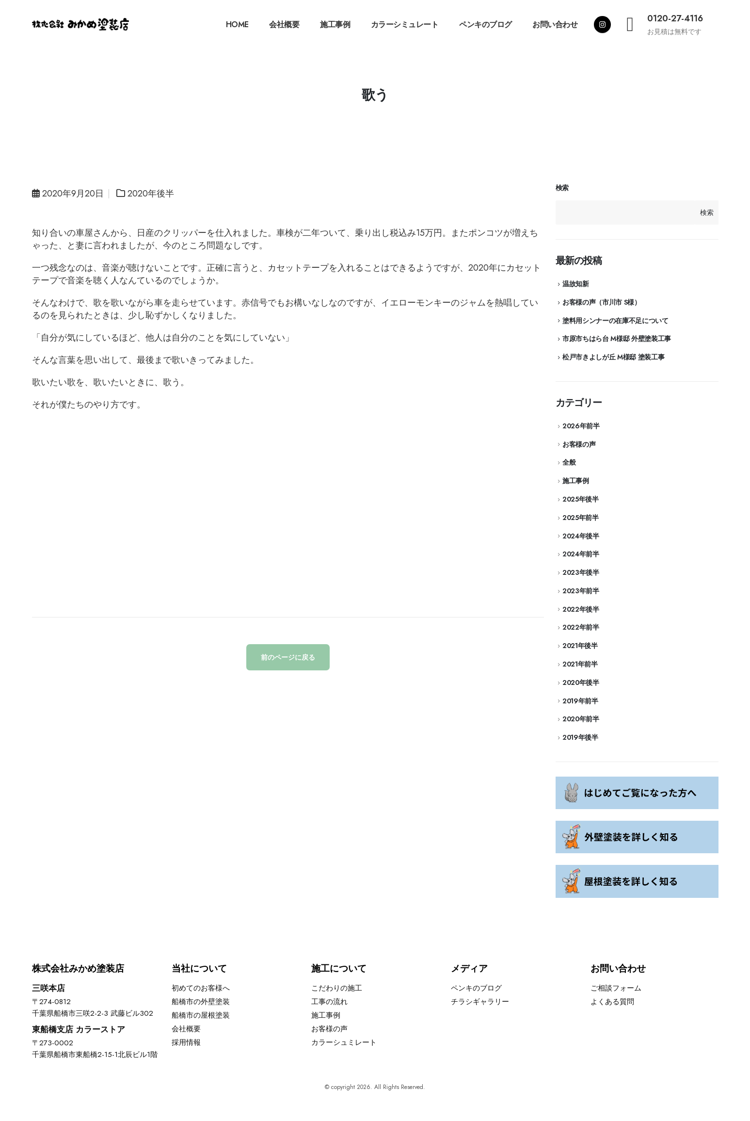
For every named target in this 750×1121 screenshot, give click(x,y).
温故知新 (575, 284)
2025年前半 (580, 517)
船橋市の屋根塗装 (201, 1015)
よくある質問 (612, 1001)
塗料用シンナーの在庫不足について (615, 320)
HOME (237, 24)
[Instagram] (602, 24)
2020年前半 (580, 719)
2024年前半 (580, 554)
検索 (562, 188)
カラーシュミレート (344, 1042)
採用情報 (186, 1042)
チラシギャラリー (480, 1001)
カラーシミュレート (405, 24)
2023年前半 (580, 591)
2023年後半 (580, 572)
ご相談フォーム (615, 988)
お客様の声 (578, 444)
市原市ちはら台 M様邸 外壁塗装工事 (616, 338)
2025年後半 (580, 499)
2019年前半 (580, 701)
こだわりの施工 (336, 988)
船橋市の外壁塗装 (201, 1001)
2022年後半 (580, 609)
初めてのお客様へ (201, 988)
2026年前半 (581, 426)
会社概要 (284, 24)
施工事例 (335, 24)
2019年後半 (580, 737)
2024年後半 (580, 536)
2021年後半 (580, 645)
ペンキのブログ (485, 24)
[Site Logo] (80, 24)
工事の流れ (329, 1001)
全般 (568, 462)
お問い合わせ (554, 24)
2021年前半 (580, 664)
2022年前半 (580, 627)
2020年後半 (151, 193)
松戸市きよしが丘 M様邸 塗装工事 (613, 357)
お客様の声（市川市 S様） (601, 302)
